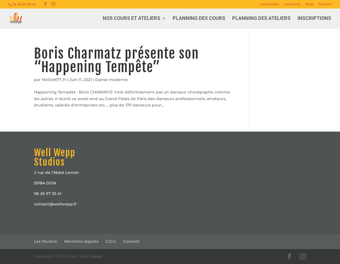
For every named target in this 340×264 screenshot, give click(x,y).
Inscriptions (314, 18)
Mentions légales (81, 241)
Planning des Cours (199, 18)
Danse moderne (111, 79)
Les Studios (269, 4)
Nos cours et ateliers (131, 18)
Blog (309, 4)
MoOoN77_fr (54, 79)
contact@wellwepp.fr (55, 204)
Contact (325, 4)
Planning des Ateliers (261, 18)
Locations (292, 4)
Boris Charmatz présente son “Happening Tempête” (116, 60)
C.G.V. (111, 241)
